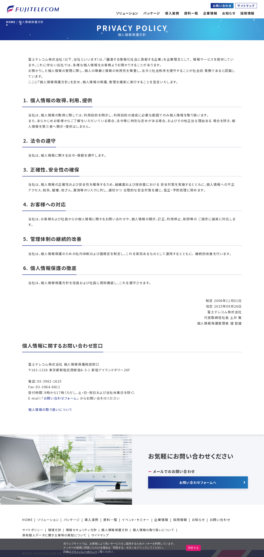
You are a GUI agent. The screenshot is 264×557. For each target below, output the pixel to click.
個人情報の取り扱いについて (50, 409)
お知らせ (228, 13)
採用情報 (180, 519)
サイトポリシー (32, 530)
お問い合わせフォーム (60, 398)
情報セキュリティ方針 (81, 530)
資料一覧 (110, 519)
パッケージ (71, 519)
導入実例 (91, 519)
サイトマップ (246, 6)
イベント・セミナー (136, 519)
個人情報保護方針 (114, 530)
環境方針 (54, 530)
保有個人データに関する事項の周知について (54, 535)
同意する (193, 547)
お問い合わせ (222, 6)
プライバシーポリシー (84, 551)
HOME (27, 519)
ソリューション (48, 519)
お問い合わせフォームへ (198, 482)
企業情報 (210, 13)
